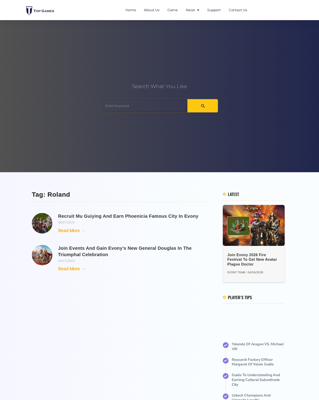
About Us (151, 10)
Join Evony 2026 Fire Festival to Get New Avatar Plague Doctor (252, 259)
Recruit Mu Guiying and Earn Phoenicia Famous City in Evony (128, 216)
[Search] (202, 105)
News (192, 10)
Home (130, 10)
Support (214, 10)
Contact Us (238, 10)
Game (172, 10)
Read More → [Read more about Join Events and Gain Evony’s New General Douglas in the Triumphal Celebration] (72, 268)
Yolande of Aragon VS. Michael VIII (258, 384)
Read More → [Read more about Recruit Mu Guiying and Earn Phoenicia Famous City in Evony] (72, 230)
